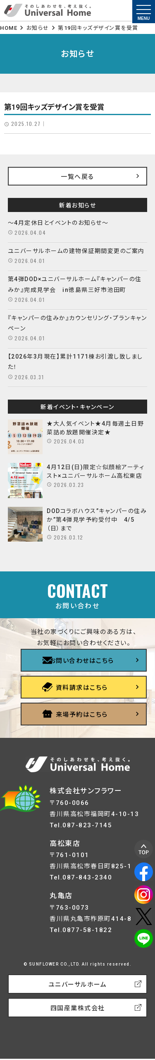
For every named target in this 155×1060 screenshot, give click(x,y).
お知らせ (37, 28)
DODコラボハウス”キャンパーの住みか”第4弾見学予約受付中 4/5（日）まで (97, 520)
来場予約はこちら (82, 714)
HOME (8, 28)
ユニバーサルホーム (77, 984)
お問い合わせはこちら (82, 661)
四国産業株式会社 (77, 1008)
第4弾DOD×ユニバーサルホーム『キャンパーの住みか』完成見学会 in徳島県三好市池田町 (75, 284)
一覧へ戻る (77, 177)
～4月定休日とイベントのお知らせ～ (58, 222)
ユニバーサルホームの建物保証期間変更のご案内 (76, 251)
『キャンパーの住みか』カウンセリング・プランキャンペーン (77, 323)
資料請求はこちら (82, 687)
